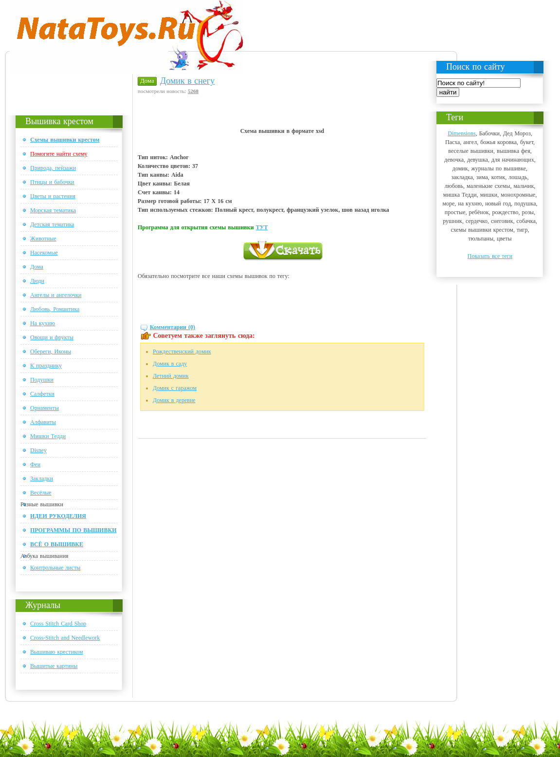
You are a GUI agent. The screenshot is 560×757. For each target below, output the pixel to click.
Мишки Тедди (48, 436)
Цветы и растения (52, 196)
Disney (38, 450)
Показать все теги (490, 256)
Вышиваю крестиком (56, 651)
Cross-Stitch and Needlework (65, 637)
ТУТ (262, 227)
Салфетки (42, 393)
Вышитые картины (53, 666)
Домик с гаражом (175, 388)
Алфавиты (43, 422)
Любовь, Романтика (54, 309)
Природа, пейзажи (53, 168)
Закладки (41, 478)
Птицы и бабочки (52, 182)
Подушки (42, 379)
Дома (36, 266)
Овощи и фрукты (51, 337)
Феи (35, 464)
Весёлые (41, 492)
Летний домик (171, 375)
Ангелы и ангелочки (55, 295)
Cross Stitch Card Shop (58, 623)
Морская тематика (53, 210)
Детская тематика (52, 224)
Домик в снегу (187, 81)
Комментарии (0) (172, 327)
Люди (37, 280)
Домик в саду (170, 363)
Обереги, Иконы (50, 351)
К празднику (46, 365)
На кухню (42, 323)
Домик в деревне (174, 400)
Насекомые (44, 252)
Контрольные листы (55, 567)
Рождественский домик (182, 351)
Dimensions (461, 133)
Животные (43, 238)
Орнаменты (44, 408)
